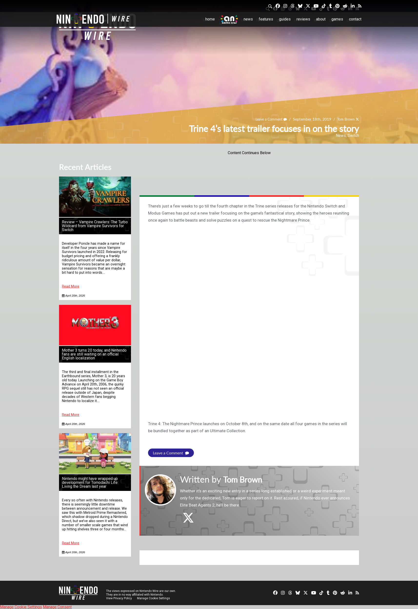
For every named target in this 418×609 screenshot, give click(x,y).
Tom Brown (344, 119)
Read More (70, 286)
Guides (285, 19)
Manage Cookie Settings (154, 598)
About (321, 19)
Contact (355, 19)
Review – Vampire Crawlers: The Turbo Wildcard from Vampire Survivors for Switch (95, 226)
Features (266, 19)
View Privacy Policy (119, 598)
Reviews (303, 19)
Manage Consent (57, 606)
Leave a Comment (266, 119)
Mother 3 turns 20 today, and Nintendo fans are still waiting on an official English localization (94, 354)
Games (337, 19)
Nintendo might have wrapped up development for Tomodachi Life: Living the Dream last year (90, 482)
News (248, 19)
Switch (353, 135)
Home (210, 19)
